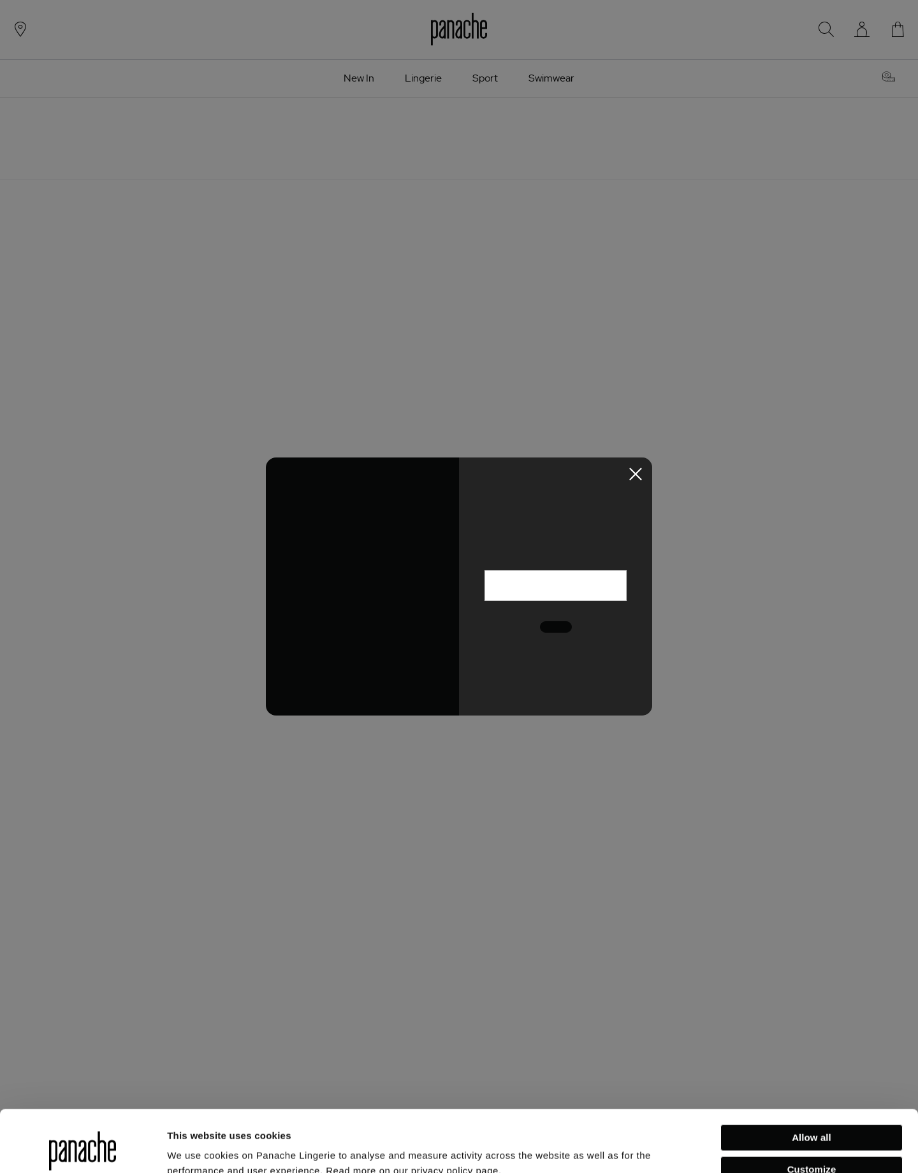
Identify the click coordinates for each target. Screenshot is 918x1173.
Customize (811, 1110)
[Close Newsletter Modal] (635, 474)
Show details (196, 1147)
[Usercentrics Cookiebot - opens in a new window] (82, 1148)
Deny (811, 1142)
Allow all (811, 1079)
